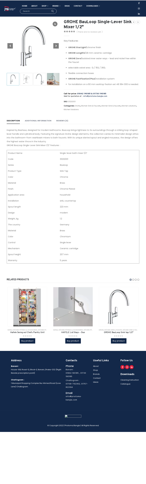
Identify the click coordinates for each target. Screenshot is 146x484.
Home (24, 6)
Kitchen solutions (129, 106)
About (34, 6)
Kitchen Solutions (71, 109)
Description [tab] (13, 120)
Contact (78, 6)
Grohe (77, 106)
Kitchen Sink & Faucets (91, 106)
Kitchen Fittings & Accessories (25, 330)
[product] (27, 306)
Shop (44, 6)
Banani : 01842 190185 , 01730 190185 (76, 373)
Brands (96, 374)
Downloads (92, 6)
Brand (55, 6)
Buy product (27, 340)
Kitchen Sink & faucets (111, 106)
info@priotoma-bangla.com (95, 96)
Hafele (10, 330)
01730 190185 (99, 94)
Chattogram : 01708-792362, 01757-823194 (77, 383)
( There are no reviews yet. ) (90, 32)
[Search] (52, 11)
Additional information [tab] (38, 120)
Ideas (67, 6)
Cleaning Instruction (129, 380)
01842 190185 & (85, 94)
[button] (130, 279)
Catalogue (125, 384)
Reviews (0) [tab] (62, 120)
